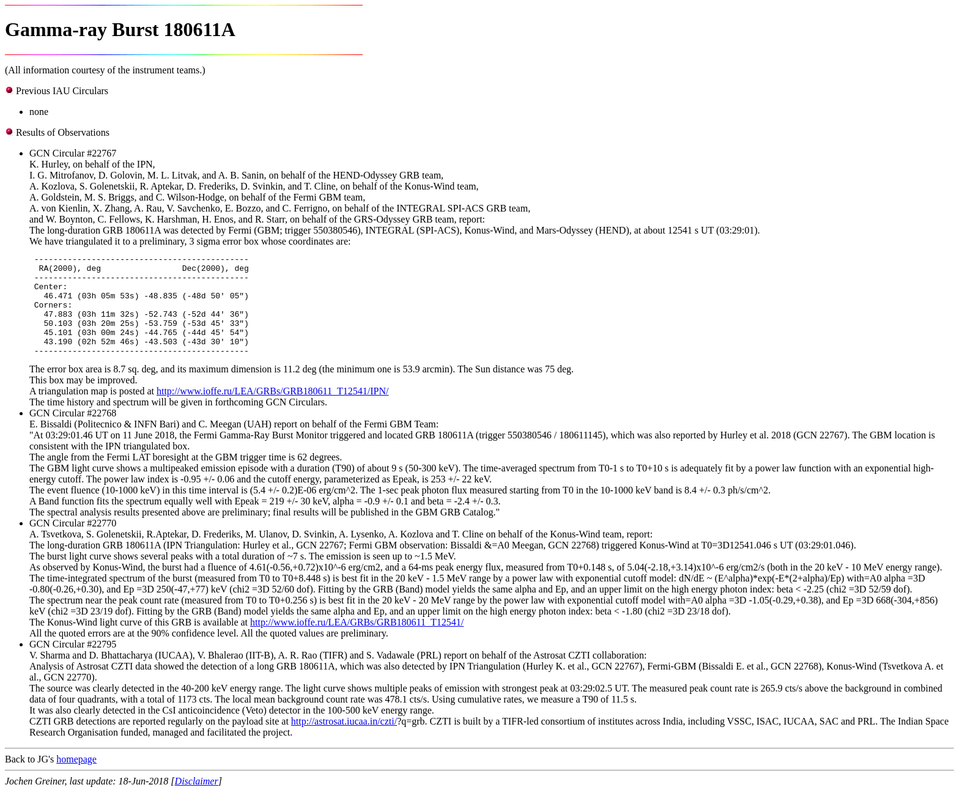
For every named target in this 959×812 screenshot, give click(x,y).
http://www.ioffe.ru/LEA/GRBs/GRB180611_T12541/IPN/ (272, 411)
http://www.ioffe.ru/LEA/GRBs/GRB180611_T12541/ (357, 642)
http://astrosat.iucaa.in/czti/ (344, 741)
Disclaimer (196, 801)
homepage (76, 779)
